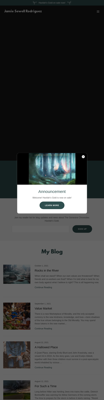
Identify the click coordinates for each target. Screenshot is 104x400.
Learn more (52, 205)
